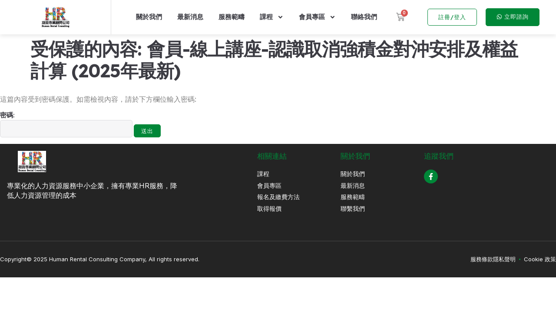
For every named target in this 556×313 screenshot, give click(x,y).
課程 (272, 17)
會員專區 (317, 17)
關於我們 (149, 17)
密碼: (66, 124)
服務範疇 (231, 17)
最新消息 (190, 17)
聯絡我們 (364, 17)
